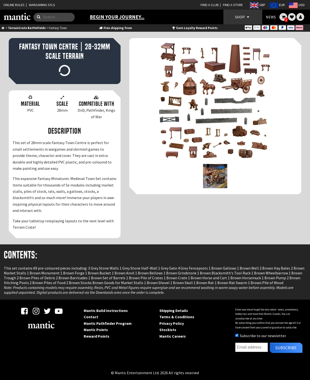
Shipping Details (173, 310)
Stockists (167, 329)
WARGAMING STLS (42, 5)
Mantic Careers (172, 336)
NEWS (271, 17)
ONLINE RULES (13, 5)
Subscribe (286, 347)
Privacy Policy (171, 323)
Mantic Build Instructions (106, 310)
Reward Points (96, 336)
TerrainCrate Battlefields (27, 28)
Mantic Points (96, 329)
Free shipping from (115, 28)
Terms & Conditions (176, 316)
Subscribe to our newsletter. (260, 335)
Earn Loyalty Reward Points (195, 28)
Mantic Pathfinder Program (108, 323)
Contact (91, 316)
